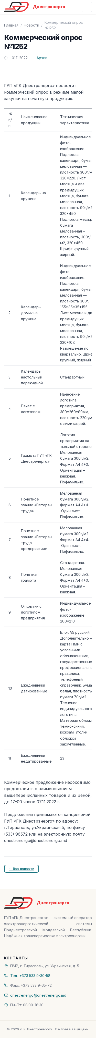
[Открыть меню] (87, 7)
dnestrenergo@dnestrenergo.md (38, 995)
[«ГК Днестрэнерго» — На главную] (34, 7)
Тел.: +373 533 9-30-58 (30, 975)
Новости (31, 25)
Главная (11, 25)
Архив (42, 58)
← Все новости (21, 868)
